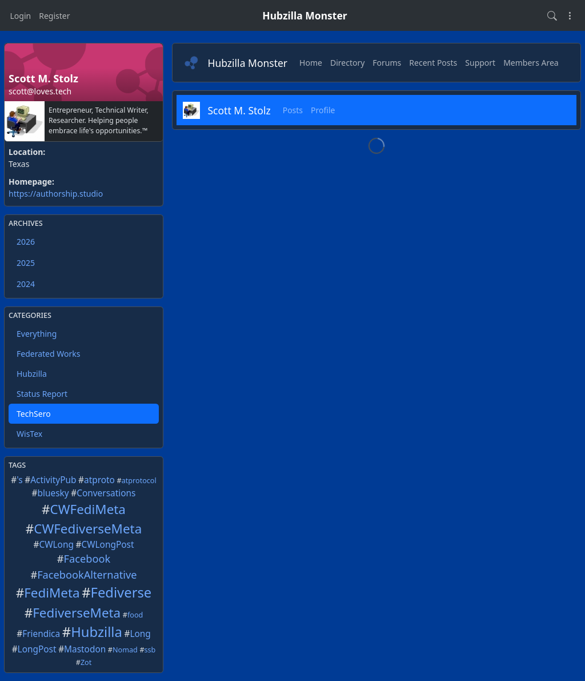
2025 (26, 262)
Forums (386, 62)
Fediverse (121, 592)
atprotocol (139, 480)
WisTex (29, 433)
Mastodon (85, 649)
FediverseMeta (77, 613)
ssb (150, 650)
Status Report (42, 393)
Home (310, 62)
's (19, 480)
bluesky (53, 493)
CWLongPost (108, 545)
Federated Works (48, 353)
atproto (99, 480)
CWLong (56, 545)
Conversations (106, 493)
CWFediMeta (88, 509)
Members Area (531, 62)
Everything (37, 333)
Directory (347, 62)
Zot (86, 662)
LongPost (37, 649)
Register (54, 15)
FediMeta (51, 593)
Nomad (125, 650)
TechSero (34, 413)
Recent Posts (433, 62)
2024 (26, 283)
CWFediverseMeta (88, 528)
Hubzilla (32, 373)
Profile (323, 110)
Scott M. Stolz (239, 110)
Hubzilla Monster (304, 15)
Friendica (41, 634)
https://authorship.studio (56, 193)
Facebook (87, 558)
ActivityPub (53, 480)
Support (480, 62)
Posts (293, 110)
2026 (26, 241)
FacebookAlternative (87, 575)
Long (140, 634)
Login (20, 15)
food (135, 615)
